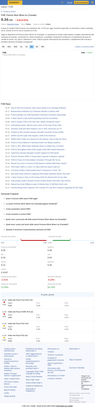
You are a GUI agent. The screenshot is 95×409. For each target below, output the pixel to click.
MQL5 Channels (75, 360)
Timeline (51, 352)
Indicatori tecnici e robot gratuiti (11, 355)
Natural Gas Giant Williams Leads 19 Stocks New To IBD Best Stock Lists (39, 184)
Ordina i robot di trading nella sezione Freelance (12, 368)
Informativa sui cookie (64, 406)
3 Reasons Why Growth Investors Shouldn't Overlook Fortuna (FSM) (37, 132)
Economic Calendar (76, 368)
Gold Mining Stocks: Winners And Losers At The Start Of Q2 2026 (36, 125)
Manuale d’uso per (32, 367)
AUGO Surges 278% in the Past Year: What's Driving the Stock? (35, 122)
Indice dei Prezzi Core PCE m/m (20, 300)
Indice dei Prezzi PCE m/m (18, 324)
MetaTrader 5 (74, 349)
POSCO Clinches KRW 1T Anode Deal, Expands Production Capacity (37, 156)
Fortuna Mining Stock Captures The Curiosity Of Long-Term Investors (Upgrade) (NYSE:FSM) (47, 188)
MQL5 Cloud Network (34, 377)
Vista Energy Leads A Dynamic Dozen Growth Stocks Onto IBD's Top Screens (41, 181)
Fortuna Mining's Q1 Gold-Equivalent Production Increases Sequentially (38, 115)
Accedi (69, 2)
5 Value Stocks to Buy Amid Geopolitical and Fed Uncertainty (34, 118)
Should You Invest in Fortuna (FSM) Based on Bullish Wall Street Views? (39, 163)
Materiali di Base (13, 24)
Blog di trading (9, 390)
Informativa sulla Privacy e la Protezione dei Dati (56, 370)
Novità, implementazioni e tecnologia (33, 361)
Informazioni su (53, 349)
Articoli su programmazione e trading (11, 361)
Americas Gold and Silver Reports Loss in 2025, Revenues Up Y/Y (36, 129)
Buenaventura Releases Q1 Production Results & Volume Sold (35, 111)
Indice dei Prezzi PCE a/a (18, 335)
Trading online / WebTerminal (10, 350)
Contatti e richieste (55, 379)
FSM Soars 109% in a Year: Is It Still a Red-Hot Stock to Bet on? (35, 167)
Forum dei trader (10, 387)
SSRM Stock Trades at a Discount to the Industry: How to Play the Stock (38, 139)
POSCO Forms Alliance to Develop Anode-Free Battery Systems (35, 143)
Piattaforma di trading (34, 350)
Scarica (34, 383)
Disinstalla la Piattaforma (31, 390)
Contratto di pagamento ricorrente (56, 359)
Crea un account (81, 2)
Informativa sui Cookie (56, 376)
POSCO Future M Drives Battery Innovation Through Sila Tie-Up (35, 160)
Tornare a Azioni (9, 12)
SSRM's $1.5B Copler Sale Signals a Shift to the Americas (33, 136)
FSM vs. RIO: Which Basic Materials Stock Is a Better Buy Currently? (37, 146)
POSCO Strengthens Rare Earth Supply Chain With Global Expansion (38, 149)
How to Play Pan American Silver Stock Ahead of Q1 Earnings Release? (38, 108)
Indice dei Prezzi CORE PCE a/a (20, 312)
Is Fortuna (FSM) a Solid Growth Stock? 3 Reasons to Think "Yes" (36, 170)
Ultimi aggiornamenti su (34, 355)
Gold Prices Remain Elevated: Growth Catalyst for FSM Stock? (35, 153)
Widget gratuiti (9, 396)
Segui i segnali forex (12, 379)
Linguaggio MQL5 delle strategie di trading (35, 372)
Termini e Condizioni (55, 355)
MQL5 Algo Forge (32, 380)
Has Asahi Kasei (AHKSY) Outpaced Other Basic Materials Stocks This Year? (40, 174)
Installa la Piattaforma (34, 386)
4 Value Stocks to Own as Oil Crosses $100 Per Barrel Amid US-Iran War (39, 177)
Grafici (6, 393)
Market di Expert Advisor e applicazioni (12, 375)
